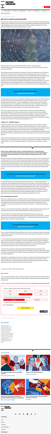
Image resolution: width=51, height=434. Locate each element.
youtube (19, 414)
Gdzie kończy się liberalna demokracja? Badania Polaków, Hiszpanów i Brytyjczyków (12, 397)
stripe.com (44, 311)
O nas (2, 419)
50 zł (10, 294)
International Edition (5, 427)
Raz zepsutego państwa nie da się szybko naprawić (11, 373)
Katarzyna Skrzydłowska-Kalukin (8, 375)
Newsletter (3, 424)
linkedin (31, 414)
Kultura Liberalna (8, 4)
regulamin (11, 304)
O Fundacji (3, 429)
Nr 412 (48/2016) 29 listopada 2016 (8, 16)
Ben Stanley (28, 399)
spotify (35, 414)
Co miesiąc (14, 299)
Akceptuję (9, 304)
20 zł (25, 294)
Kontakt (2, 422)
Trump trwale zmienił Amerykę (34, 372)
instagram (23, 414)
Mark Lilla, (28, 374)
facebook (15, 414)
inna (41, 294)
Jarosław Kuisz (33, 374)
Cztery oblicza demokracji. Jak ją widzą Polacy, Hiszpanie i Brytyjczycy (36, 397)
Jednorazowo (37, 299)
